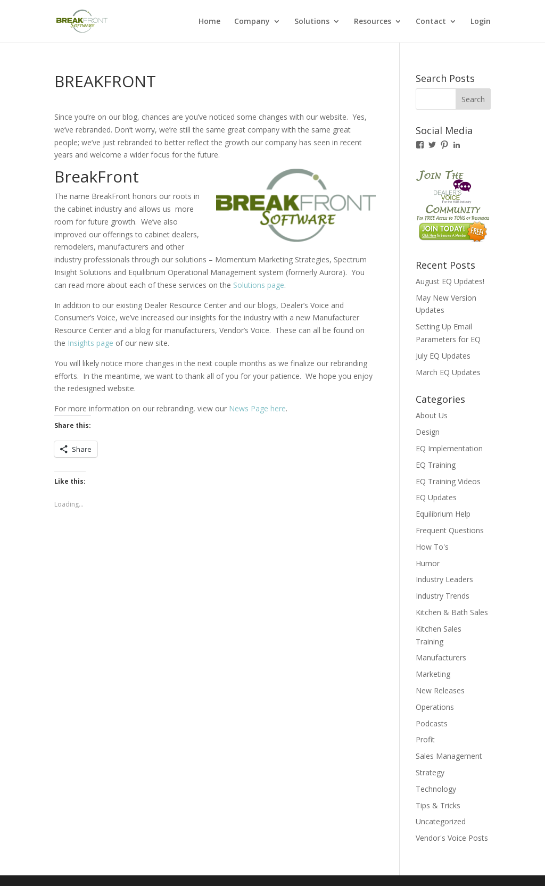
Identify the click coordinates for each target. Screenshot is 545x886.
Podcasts (432, 723)
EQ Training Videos (448, 481)
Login (480, 22)
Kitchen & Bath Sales (452, 612)
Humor (428, 563)
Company (252, 22)
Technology (436, 789)
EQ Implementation (449, 448)
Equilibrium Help (443, 514)
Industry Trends (442, 596)
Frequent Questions (450, 530)
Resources (372, 22)
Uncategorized (441, 821)
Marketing (433, 674)
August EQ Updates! (450, 281)
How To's (432, 547)
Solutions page (258, 285)
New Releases (440, 690)
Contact (431, 22)
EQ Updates (436, 497)
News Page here (257, 408)
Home (209, 22)
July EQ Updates (443, 356)
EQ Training (436, 465)
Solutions (311, 22)
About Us (432, 415)
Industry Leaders (444, 579)
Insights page (90, 343)
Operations (435, 707)
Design (428, 432)
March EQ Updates (448, 372)
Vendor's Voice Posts (452, 838)
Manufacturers (441, 657)
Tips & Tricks (438, 805)
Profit (425, 739)
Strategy (430, 772)
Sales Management (449, 756)
